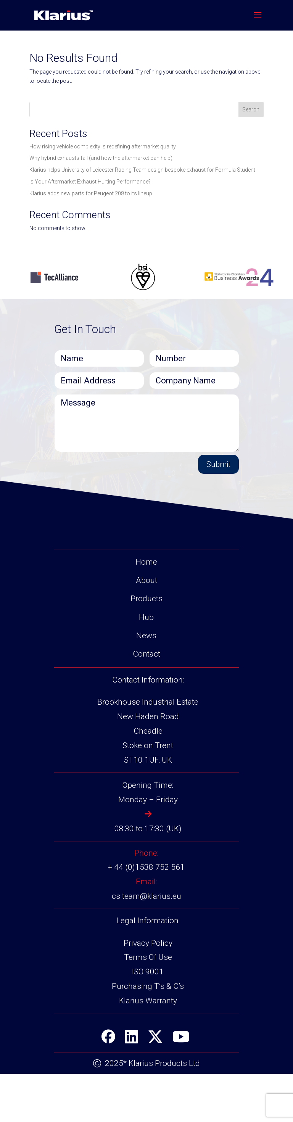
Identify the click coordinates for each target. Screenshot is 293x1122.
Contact (146, 653)
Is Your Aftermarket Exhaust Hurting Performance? (90, 182)
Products (146, 598)
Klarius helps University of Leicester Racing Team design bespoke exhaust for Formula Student (142, 170)
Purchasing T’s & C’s (148, 986)
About (146, 580)
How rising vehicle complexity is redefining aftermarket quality (102, 146)
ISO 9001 (148, 971)
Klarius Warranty (148, 1000)
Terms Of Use (148, 957)
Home (146, 562)
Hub (146, 617)
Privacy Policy (148, 943)
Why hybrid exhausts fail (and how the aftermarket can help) (100, 158)
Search (250, 109)
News (146, 635)
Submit (218, 464)
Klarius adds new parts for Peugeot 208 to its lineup (90, 193)
